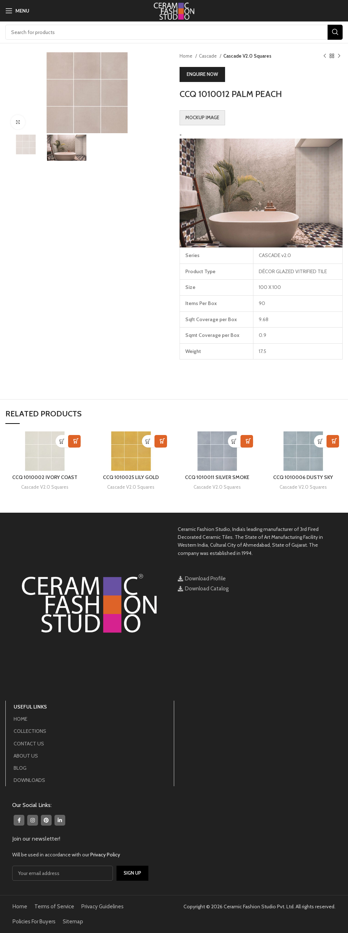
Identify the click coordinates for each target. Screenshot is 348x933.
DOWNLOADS (29, 780)
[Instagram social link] (32, 820)
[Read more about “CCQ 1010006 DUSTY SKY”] (320, 441)
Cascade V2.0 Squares (247, 56)
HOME (20, 719)
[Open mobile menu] (17, 11)
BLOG (20, 768)
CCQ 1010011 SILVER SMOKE (217, 477)
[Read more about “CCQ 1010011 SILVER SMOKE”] (234, 441)
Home (187, 56)
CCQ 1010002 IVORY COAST (44, 477)
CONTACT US (29, 743)
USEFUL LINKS (30, 707)
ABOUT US (26, 756)
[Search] (174, 32)
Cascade (208, 56)
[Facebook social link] (19, 820)
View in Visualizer (74, 441)
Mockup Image (202, 117)
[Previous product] (324, 56)
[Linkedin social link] (59, 820)
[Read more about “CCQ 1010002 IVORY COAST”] (62, 441)
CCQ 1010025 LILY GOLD (131, 477)
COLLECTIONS (30, 731)
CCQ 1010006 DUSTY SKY (303, 477)
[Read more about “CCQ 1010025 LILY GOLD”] (148, 441)
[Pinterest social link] (46, 820)
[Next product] (339, 56)
